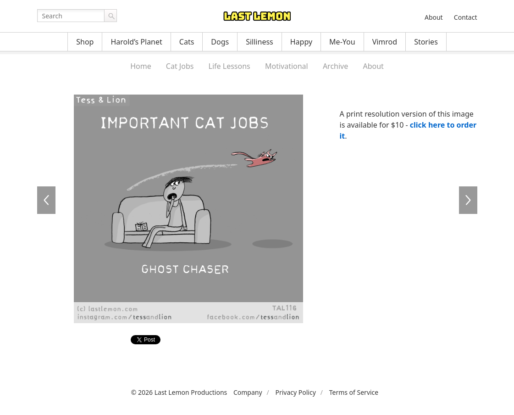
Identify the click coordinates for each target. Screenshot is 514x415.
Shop (85, 42)
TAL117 (468, 200)
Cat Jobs (180, 66)
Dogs (220, 42)
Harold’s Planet (136, 42)
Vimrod (385, 42)
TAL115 (46, 200)
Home (140, 66)
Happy (301, 42)
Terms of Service (354, 392)
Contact (465, 17)
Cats (186, 42)
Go (110, 15)
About (434, 17)
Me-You (342, 42)
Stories (426, 42)
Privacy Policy (295, 392)
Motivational (286, 66)
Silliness (259, 42)
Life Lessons (229, 66)
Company (247, 392)
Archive (335, 66)
